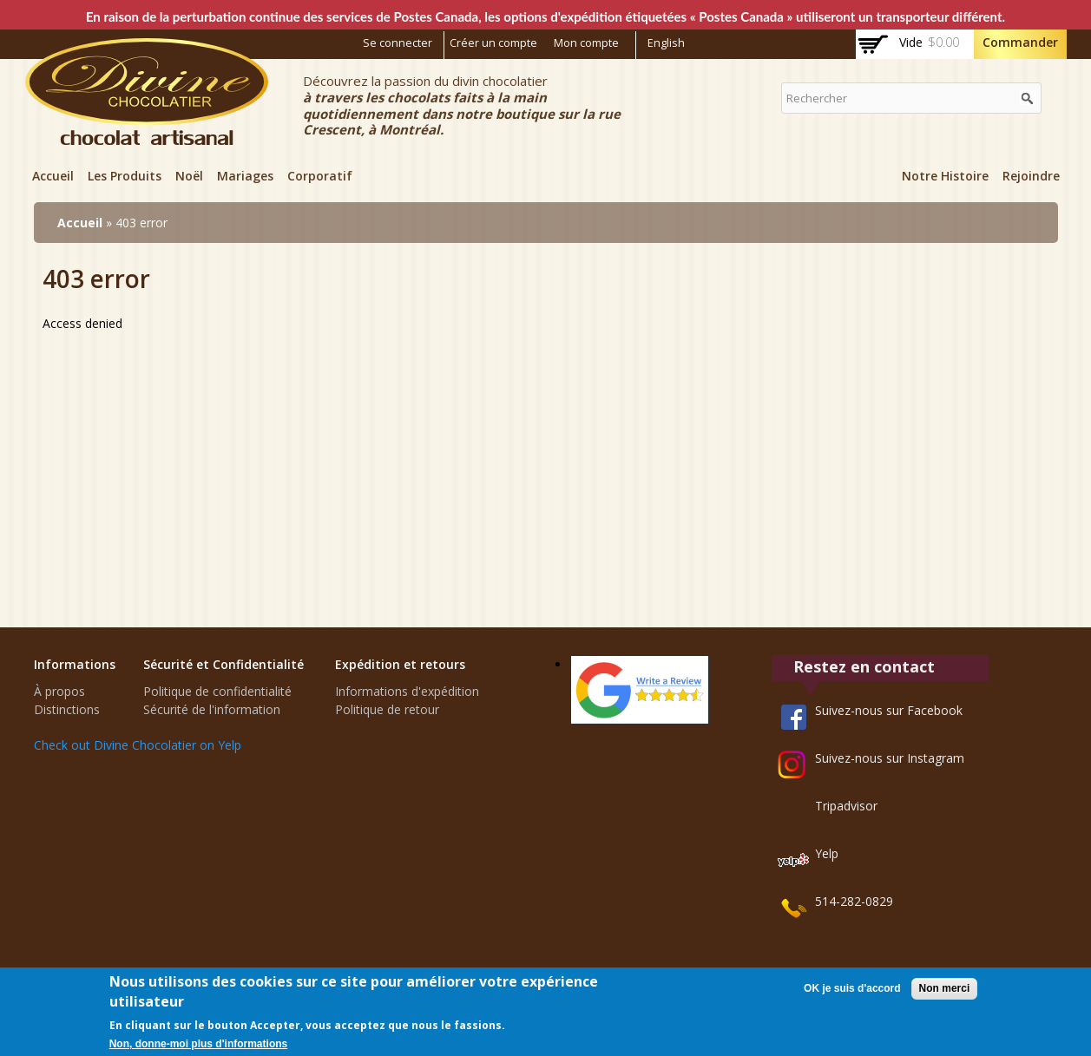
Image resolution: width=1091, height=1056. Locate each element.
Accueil (53, 175)
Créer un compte (493, 43)
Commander (1020, 42)
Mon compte (586, 43)
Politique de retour (387, 709)
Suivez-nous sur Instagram (889, 758)
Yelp (826, 853)
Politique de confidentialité (217, 691)
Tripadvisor (846, 805)
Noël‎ (189, 175)
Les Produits (124, 175)
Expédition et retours (400, 664)
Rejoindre (1031, 175)
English (666, 43)
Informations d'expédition (407, 691)
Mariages (245, 175)
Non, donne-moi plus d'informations (198, 1044)
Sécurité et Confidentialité (223, 664)
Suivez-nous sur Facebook (889, 710)
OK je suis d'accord (852, 988)
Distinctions (67, 709)
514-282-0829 (854, 901)
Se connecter (397, 43)
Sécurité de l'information (211, 709)
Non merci (944, 988)
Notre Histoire (945, 175)
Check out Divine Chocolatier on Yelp (137, 745)
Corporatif (319, 175)
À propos (59, 691)
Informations (74, 664)
